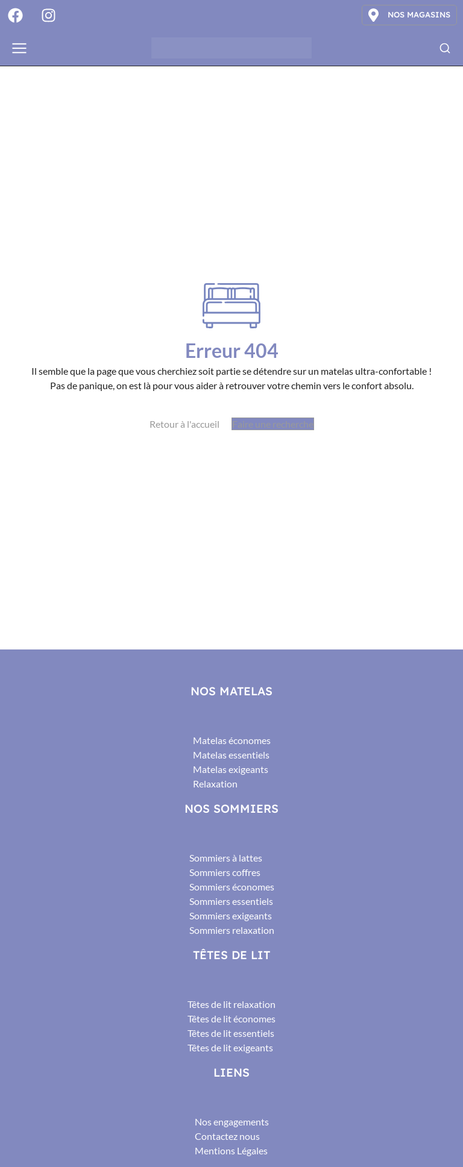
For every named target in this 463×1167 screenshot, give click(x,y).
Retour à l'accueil (184, 424)
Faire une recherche (272, 424)
